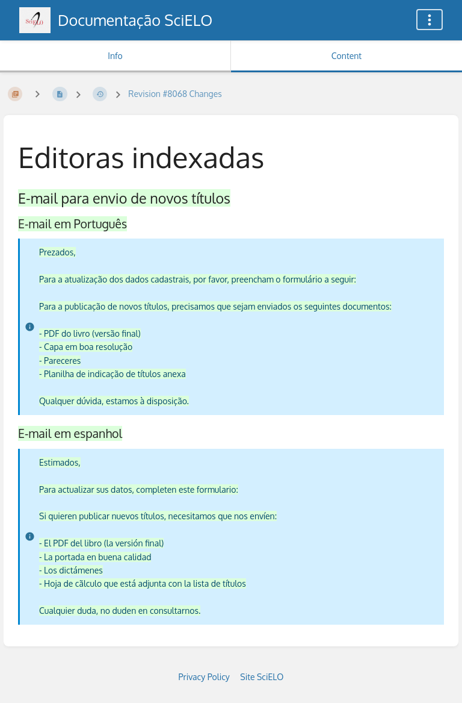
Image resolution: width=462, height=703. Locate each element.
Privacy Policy (204, 677)
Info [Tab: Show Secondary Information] (115, 56)
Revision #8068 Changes (174, 94)
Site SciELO (261, 677)
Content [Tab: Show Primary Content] (346, 56)
